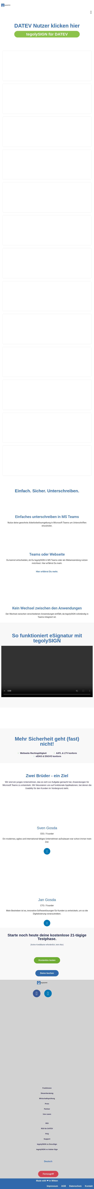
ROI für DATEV (47, 1128)
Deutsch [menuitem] (48, 1161)
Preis (47, 1104)
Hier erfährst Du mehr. (47, 571)
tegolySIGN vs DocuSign (47, 1144)
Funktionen (47, 1088)
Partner (47, 1109)
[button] (91, 12)
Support (47, 1139)
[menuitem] (47, 1161)
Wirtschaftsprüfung (47, 1098)
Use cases (47, 1114)
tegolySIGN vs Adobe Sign (47, 1149)
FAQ (47, 1134)
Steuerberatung (47, 1093)
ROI (46, 1123)
